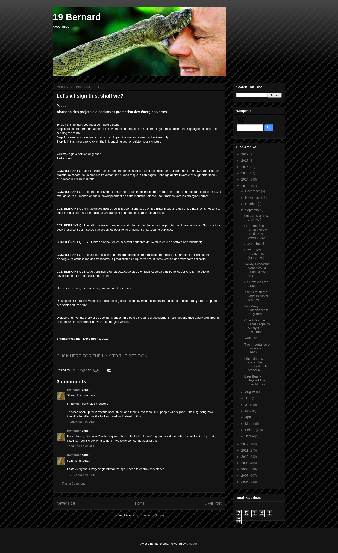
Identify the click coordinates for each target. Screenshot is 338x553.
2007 (245, 475)
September (253, 210)
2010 (245, 456)
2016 (245, 167)
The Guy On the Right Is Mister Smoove (256, 296)
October (251, 204)
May (248, 411)
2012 (245, 444)
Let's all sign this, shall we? (256, 217)
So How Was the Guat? (256, 284)
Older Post (213, 503)
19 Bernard (77, 17)
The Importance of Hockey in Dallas (257, 348)
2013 (245, 186)
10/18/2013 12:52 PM (81, 474)
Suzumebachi (254, 244)
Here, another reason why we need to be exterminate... (256, 231)
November (253, 197)
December (253, 191)
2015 (245, 173)
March (250, 423)
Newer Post (66, 503)
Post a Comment (73, 483)
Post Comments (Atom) (148, 515)
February (252, 430)
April (249, 417)
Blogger (192, 543)
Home (140, 503)
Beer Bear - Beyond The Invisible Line (255, 380)
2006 (245, 482)
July (248, 398)
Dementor (74, 389)
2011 (245, 450)
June (249, 405)
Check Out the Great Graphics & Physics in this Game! (257, 326)
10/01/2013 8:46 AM (80, 446)
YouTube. (251, 338)
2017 (245, 160)
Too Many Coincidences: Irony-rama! (256, 310)
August (250, 392)
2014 (245, 179)
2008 (245, 469)
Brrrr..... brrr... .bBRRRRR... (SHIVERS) (255, 254)
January (251, 436)
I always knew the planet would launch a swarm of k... (257, 269)
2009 (245, 463)
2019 (245, 154)
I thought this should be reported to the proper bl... (256, 364)
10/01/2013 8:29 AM (80, 422)
